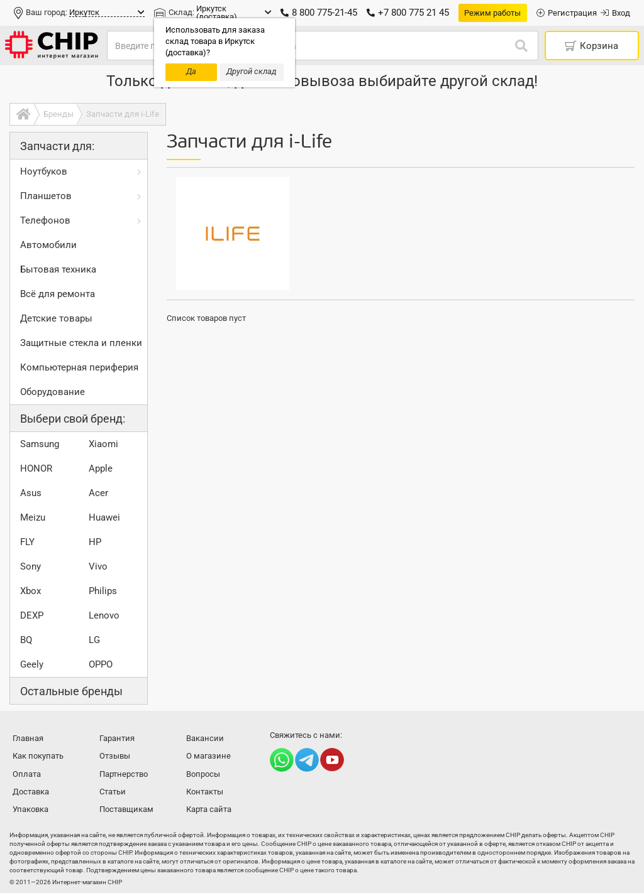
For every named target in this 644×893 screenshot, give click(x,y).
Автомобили (48, 245)
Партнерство (123, 774)
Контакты (204, 791)
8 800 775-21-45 (318, 12)
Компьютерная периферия (79, 367)
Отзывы (114, 755)
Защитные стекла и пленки (81, 343)
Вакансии (205, 738)
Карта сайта (208, 809)
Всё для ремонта (57, 294)
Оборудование (52, 392)
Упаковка (30, 809)
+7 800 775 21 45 (408, 12)
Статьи (112, 791)
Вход (615, 13)
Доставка (31, 791)
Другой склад (251, 71)
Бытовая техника (58, 269)
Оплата (27, 774)
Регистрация (566, 13)
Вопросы (203, 774)
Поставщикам (126, 809)
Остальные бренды (71, 691)
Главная (28, 738)
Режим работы (492, 13)
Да (191, 71)
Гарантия (117, 738)
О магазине (208, 755)
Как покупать (38, 755)
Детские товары (56, 318)
